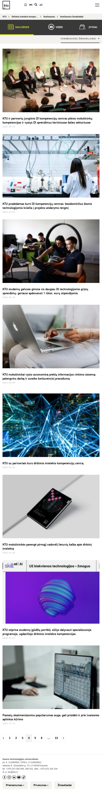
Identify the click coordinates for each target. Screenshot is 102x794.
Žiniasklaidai (65, 785)
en (30, 4)
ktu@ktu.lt (13, 772)
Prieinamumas (15, 785)
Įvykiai (87, 27)
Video (54, 27)
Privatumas (40, 785)
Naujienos (17, 27)
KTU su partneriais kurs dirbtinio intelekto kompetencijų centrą (43, 463)
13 (56, 738)
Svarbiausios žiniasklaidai (78, 39)
